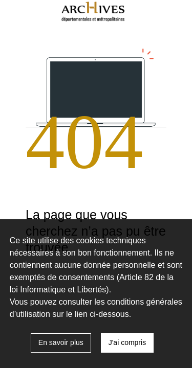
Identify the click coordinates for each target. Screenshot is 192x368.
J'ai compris (127, 342)
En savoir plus (60, 342)
